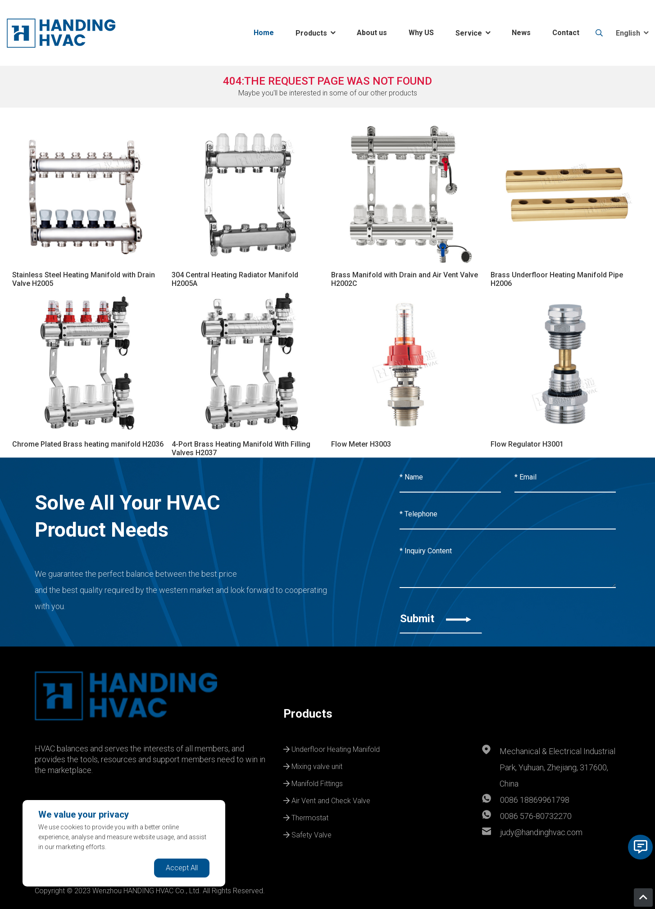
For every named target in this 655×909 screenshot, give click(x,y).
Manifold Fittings (313, 782)
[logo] (61, 33)
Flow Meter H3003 (361, 444)
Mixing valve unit (312, 765)
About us (372, 32)
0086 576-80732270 (536, 816)
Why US (421, 32)
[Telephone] (508, 514)
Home (264, 32)
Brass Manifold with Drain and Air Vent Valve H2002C (404, 279)
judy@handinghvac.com (541, 832)
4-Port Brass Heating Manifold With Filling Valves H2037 (241, 448)
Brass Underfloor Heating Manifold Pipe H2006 (557, 279)
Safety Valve (307, 834)
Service (468, 33)
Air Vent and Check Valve (326, 799)
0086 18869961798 (534, 800)
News (521, 32)
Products (311, 33)
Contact (565, 32)
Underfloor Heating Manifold (331, 748)
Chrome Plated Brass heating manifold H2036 (88, 444)
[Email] (565, 478)
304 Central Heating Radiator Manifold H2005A (235, 279)
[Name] (450, 478)
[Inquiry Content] (508, 562)
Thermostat (305, 817)
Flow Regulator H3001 (527, 444)
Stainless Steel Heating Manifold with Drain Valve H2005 (83, 279)
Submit (435, 618)
